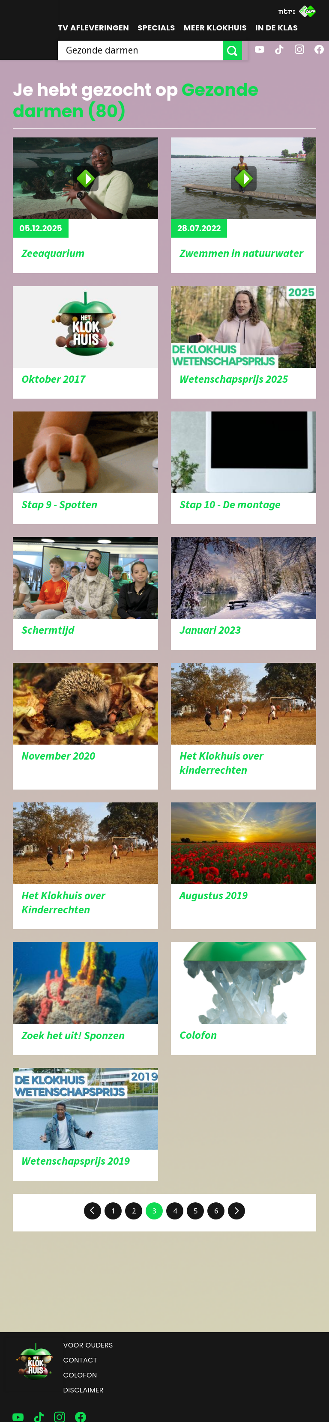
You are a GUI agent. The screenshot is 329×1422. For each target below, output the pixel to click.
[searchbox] (143, 50)
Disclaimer (83, 1390)
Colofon (80, 1375)
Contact (80, 1360)
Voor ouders (88, 1345)
